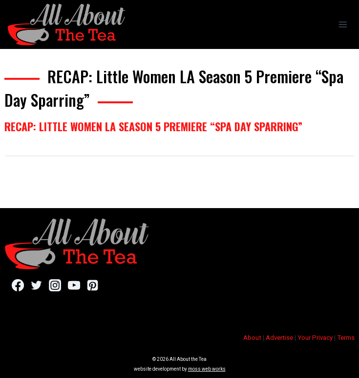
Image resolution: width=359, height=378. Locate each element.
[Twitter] (36, 285)
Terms (346, 337)
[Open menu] (343, 24)
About (252, 337)
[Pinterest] (92, 285)
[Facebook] (17, 285)
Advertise (279, 337)
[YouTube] (74, 285)
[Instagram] (54, 285)
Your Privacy (315, 337)
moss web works (207, 369)
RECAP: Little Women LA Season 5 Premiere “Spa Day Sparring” (153, 126)
